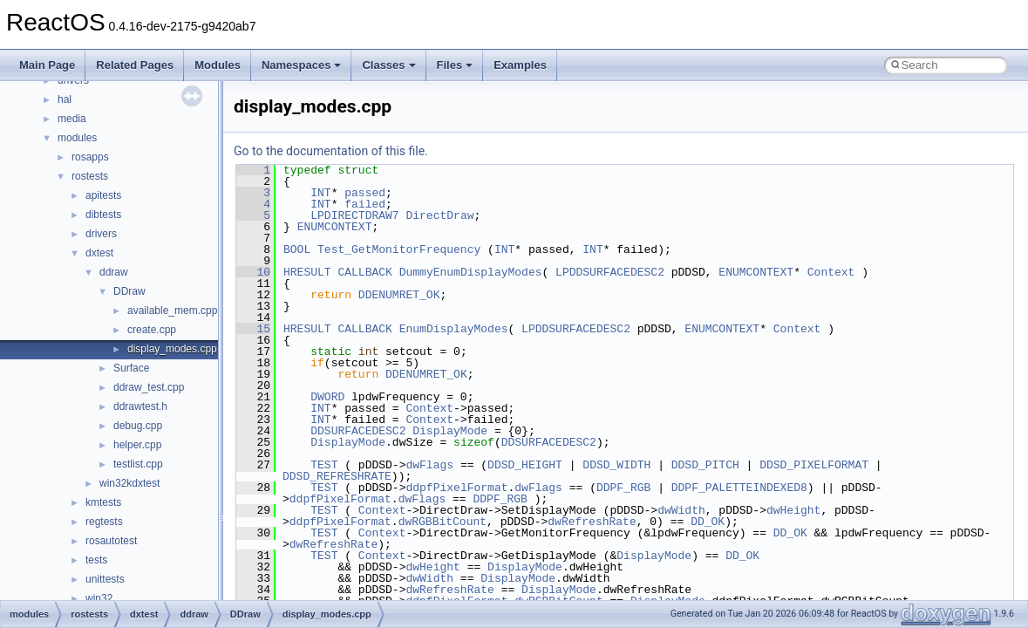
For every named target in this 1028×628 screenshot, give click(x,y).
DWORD (327, 397)
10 (253, 272)
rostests (89, 176)
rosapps (90, 157)
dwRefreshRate (592, 521)
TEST (323, 465)
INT (320, 193)
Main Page (47, 65)
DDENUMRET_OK (399, 295)
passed (364, 193)
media (72, 119)
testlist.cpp (138, 464)
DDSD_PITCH (705, 465)
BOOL (296, 249)
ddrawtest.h (140, 406)
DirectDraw (439, 215)
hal (64, 99)
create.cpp (151, 330)
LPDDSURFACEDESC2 (609, 272)
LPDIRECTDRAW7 (354, 215)
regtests (104, 521)
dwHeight (793, 510)
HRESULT (307, 272)
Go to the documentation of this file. (331, 151)
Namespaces (302, 65)
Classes (388, 65)
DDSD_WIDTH (616, 465)
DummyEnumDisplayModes (470, 272)
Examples (520, 65)
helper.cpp (137, 445)
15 (253, 329)
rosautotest (111, 541)
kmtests (103, 502)
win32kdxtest (129, 483)
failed (364, 204)
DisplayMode (449, 431)
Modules (217, 65)
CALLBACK (364, 272)
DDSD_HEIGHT (524, 465)
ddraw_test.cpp (148, 387)
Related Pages (135, 65)
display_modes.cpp (172, 349)
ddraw (113, 272)
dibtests (103, 214)
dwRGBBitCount (442, 521)
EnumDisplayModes (453, 329)
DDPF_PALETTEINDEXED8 (739, 487)
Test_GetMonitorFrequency (398, 249)
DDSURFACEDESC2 (357, 431)
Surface (131, 368)
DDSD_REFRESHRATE (337, 476)
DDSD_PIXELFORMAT (813, 465)
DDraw (129, 291)
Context (831, 272)
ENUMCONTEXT (334, 227)
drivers (101, 234)
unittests (105, 579)
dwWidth (681, 510)
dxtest (99, 253)
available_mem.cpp (172, 310)
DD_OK (708, 521)
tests (96, 560)
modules (77, 138)
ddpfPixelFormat (456, 487)
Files (455, 65)
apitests (103, 195)
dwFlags (429, 465)
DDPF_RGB (623, 487)
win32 (98, 598)
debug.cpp (137, 426)
